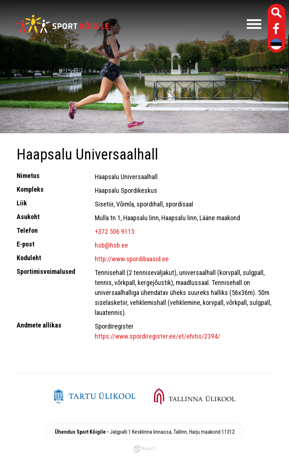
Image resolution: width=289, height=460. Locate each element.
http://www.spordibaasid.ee (132, 259)
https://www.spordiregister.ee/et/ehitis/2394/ (157, 336)
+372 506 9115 (114, 231)
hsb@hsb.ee (111, 245)
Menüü (189, 24)
